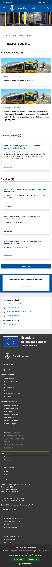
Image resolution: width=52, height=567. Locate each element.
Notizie (6, 457)
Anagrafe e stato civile (11, 405)
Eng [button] (45, 2)
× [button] (50, 546)
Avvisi (6, 463)
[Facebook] (4, 370)
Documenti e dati (9, 396)
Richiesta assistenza (10, 527)
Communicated (8, 107)
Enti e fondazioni (9, 387)
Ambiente (7, 442)
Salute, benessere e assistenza (14, 445)
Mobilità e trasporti (10, 423)
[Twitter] (9, 370)
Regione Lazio (7, 2)
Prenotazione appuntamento (13, 518)
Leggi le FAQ (8, 524)
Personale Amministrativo (12, 393)
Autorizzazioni (8, 448)
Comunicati (7, 460)
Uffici (6, 384)
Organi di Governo (10, 378)
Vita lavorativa (8, 411)
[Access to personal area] (40, 2)
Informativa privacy (10, 539)
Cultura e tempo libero (11, 408)
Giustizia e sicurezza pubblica (13, 436)
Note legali (7, 542)
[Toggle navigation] (4, 8)
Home (6, 36)
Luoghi (6, 471)
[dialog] (26, 556)
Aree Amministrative (10, 381)
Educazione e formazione (12, 433)
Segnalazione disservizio (12, 521)
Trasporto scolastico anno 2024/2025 (18, 80)
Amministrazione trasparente (13, 536)
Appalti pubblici (9, 417)
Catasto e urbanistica (11, 420)
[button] (26, 564)
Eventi (6, 474)
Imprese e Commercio (11, 414)
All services (26, 266)
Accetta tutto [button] (18, 559)
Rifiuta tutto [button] (33, 559)
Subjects (13, 36)
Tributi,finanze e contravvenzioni (14, 439)
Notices (5, 76)
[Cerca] (48, 8)
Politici (6, 390)
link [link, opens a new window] (44, 555)
